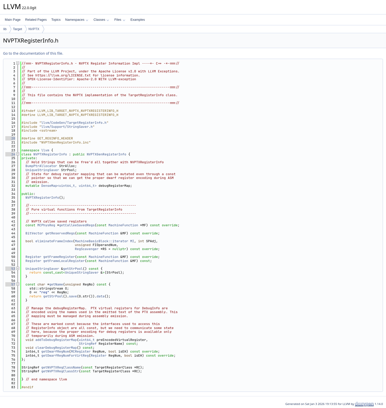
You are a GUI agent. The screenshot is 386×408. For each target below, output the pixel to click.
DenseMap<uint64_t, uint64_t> (68, 185)
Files (119, 20)
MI (132, 241)
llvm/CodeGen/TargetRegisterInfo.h (73, 122)
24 (10, 154)
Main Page (13, 20)
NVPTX (33, 29)
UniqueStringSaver (42, 170)
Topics (56, 20)
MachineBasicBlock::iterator (101, 241)
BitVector (34, 233)
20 (10, 138)
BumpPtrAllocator (41, 166)
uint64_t (86, 340)
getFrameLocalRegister (64, 261)
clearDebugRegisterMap (56, 347)
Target (17, 29)
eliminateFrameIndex (54, 241)
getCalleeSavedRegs (76, 225)
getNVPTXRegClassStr (60, 371)
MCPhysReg (46, 225)
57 (10, 284)
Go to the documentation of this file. (33, 53)
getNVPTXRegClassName (61, 367)
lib (5, 29)
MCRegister (81, 351)
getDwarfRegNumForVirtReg (65, 355)
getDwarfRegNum (55, 351)
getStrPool (73, 269)
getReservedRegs (60, 233)
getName (56, 284)
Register (33, 257)
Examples (137, 20)
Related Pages (36, 20)
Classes (101, 20)
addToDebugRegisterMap (56, 340)
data (100, 296)
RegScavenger (87, 249)
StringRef (87, 343)
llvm (45, 150)
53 (10, 269)
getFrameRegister (59, 257)
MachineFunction (123, 225)
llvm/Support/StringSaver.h (67, 127)
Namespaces (76, 20)
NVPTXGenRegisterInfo (106, 154)
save (73, 296)
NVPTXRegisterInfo (50, 154)
